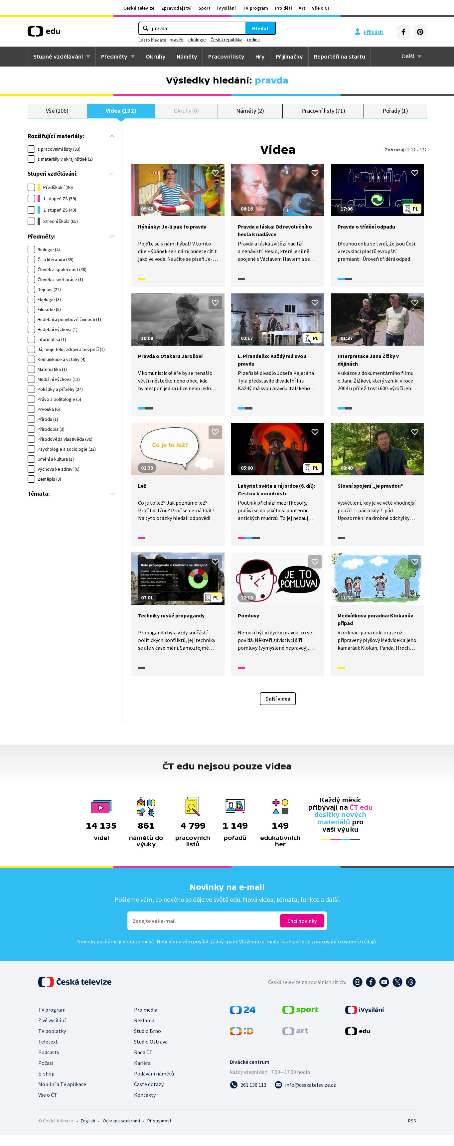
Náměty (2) (250, 116)
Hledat (260, 28)
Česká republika (226, 40)
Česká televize (138, 8)
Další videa (277, 710)
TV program (255, 8)
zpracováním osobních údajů (343, 952)
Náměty (187, 57)
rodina (253, 40)
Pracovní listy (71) (323, 116)
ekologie (197, 40)
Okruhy (156, 57)
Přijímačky (289, 57)
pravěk (177, 40)
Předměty (114, 57)
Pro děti (283, 8)
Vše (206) (57, 116)
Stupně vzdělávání (58, 57)
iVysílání (226, 8)
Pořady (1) (395, 116)
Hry (260, 57)
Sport (205, 8)
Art (302, 8)
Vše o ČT (321, 8)
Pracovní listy (226, 57)
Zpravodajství (176, 8)
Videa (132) (121, 116)
